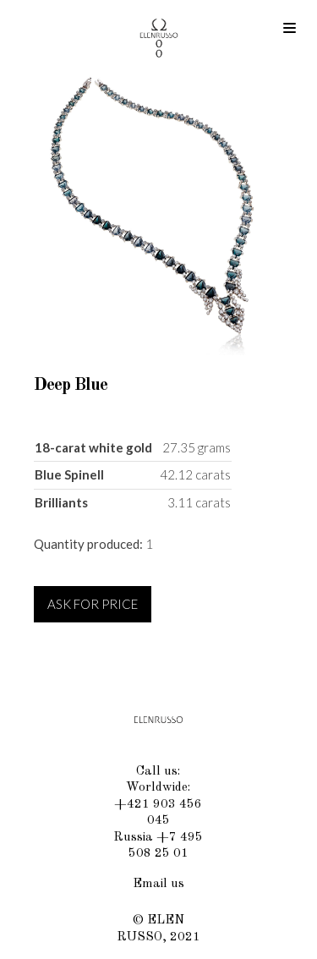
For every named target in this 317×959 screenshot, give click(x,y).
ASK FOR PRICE (92, 603)
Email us (158, 884)
